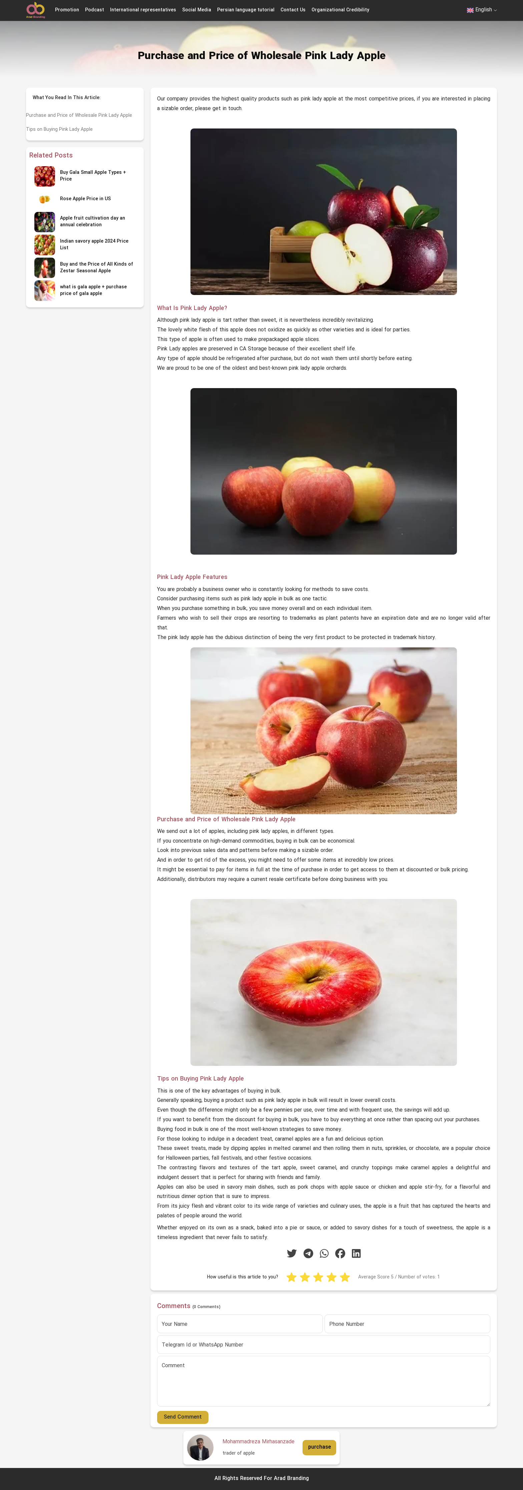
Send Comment (183, 1417)
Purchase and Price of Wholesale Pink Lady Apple (79, 115)
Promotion (67, 10)
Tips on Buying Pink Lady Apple (59, 129)
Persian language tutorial (246, 10)
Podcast (94, 10)
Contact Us (293, 10)
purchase (319, 1447)
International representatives (143, 10)
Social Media (196, 10)
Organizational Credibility (340, 10)
